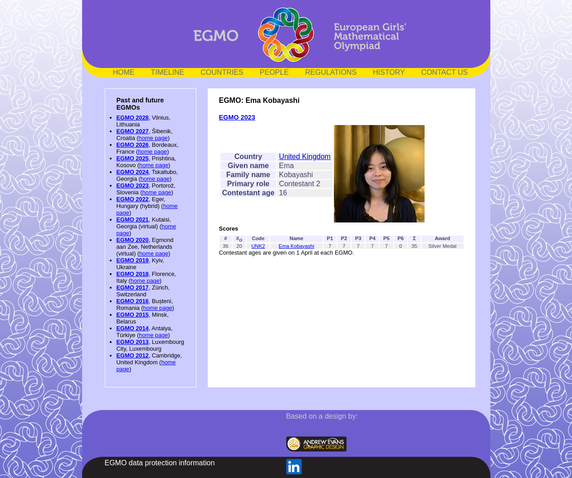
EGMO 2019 (133, 260)
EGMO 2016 (133, 301)
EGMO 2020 (133, 240)
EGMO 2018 (133, 273)
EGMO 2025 (133, 158)
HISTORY (389, 72)
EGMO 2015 (133, 314)
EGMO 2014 (133, 328)
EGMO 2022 (133, 199)
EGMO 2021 (133, 219)
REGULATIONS (331, 72)
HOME (124, 72)
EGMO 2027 (133, 131)
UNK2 (258, 246)
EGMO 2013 (133, 341)
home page (153, 138)
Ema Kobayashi (296, 246)
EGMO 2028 (133, 117)
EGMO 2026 (133, 144)
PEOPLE (274, 72)
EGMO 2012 (133, 355)
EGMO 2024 (133, 172)
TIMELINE (168, 72)
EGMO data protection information (160, 463)
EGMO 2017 (133, 287)
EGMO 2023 (133, 185)
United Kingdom (305, 156)
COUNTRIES (221, 72)
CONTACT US (444, 72)
